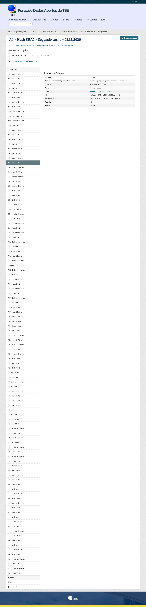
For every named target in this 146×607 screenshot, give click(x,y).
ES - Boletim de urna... (16, 205)
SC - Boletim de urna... (16, 503)
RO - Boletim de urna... (16, 447)
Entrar (134, 2)
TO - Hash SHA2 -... (15, 564)
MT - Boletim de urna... (16, 298)
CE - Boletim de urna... (16, 186)
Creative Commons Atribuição (101, 91)
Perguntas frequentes (98, 19)
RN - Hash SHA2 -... (15, 433)
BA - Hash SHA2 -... (15, 172)
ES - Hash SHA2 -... (15, 209)
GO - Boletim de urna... (16, 223)
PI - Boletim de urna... (16, 372)
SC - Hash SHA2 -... (15, 508)
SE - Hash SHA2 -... (15, 526)
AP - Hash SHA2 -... (15, 135)
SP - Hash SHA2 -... (15, 545)
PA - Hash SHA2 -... (15, 321)
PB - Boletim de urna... (16, 335)
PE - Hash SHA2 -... (15, 358)
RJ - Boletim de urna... (16, 410)
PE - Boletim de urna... (16, 354)
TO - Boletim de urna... (16, 559)
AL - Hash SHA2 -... (15, 97)
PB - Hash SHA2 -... (15, 340)
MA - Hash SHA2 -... (15, 247)
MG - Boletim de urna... (16, 261)
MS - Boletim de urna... (16, 279)
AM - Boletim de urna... (16, 111)
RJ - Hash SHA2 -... (14, 414)
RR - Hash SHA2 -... (15, 470)
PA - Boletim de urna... (16, 316)
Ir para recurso (129, 38)
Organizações (39, 19)
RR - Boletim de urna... (16, 466)
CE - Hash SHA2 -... (15, 191)
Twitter (11, 582)
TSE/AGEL (34, 31)
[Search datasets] (21, 24)
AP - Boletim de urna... (16, 130)
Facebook (12, 587)
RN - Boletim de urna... (16, 428)
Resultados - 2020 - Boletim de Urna (59, 31)
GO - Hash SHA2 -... (15, 228)
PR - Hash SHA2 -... (15, 396)
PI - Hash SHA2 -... (14, 377)
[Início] (9, 31)
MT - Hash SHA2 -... (15, 303)
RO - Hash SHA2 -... (15, 452)
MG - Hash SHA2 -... (15, 265)
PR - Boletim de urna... (16, 391)
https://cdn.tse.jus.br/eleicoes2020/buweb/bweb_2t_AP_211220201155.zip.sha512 (43, 45)
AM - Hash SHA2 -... (15, 116)
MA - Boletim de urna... (16, 242)
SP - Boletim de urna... (16, 540)
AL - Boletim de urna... (16, 93)
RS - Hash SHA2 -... (15, 489)
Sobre (66, 19)
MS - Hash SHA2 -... (15, 284)
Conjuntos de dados (17, 19)
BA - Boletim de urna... (16, 167)
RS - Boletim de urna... (16, 484)
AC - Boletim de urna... (16, 74)
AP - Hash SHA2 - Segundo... (94, 31)
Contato (78, 19)
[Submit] (30, 24)
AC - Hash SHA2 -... (15, 79)
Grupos (54, 19)
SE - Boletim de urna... (16, 522)
